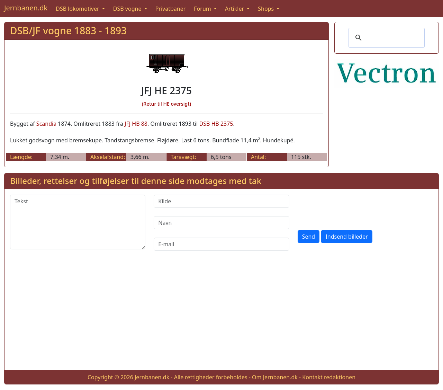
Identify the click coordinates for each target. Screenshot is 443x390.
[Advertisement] (221, 315)
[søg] (385, 38)
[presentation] (350, 208)
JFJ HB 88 (136, 123)
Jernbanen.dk (25, 7)
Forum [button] (203, 8)
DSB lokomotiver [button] (78, 8)
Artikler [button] (235, 8)
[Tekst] (77, 222)
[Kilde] (221, 201)
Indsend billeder (346, 236)
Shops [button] (266, 8)
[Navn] (221, 222)
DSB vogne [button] (128, 8)
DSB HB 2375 (216, 123)
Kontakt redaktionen (328, 377)
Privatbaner (170, 8)
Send (308, 236)
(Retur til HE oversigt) (166, 103)
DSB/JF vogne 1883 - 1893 (68, 30)
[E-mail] (221, 244)
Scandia (46, 123)
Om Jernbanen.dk (275, 377)
